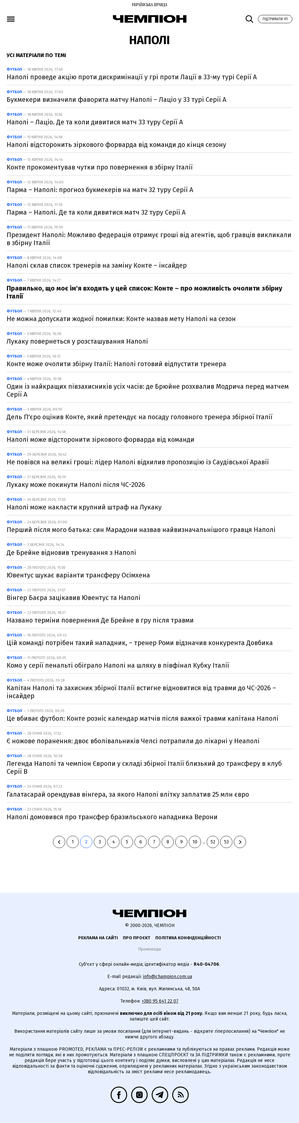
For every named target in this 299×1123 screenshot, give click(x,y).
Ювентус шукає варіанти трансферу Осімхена (78, 575)
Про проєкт (136, 937)
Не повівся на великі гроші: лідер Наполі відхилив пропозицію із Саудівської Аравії (138, 462)
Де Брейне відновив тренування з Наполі (71, 553)
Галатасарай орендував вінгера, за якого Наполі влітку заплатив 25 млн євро (128, 794)
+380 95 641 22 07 (160, 1001)
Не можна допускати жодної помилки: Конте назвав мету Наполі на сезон (121, 319)
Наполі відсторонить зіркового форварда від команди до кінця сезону (116, 145)
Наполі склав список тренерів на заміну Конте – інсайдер (97, 265)
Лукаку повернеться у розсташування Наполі (77, 341)
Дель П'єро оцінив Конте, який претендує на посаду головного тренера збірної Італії (140, 417)
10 (194, 842)
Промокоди (149, 949)
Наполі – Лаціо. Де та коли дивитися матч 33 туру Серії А (95, 122)
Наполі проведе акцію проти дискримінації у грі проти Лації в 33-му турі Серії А (132, 77)
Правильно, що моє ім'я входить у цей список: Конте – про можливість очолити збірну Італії (144, 292)
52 (213, 842)
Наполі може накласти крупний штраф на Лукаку (84, 507)
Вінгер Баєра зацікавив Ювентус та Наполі (73, 598)
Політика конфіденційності (188, 937)
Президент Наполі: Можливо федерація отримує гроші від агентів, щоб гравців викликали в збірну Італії (149, 239)
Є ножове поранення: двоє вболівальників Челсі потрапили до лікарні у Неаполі (133, 741)
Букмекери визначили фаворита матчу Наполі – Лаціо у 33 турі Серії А (116, 99)
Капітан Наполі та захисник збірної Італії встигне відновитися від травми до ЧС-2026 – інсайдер (141, 692)
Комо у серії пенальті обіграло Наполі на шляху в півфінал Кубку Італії (118, 665)
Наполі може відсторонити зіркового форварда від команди (100, 439)
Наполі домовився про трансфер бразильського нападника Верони (112, 817)
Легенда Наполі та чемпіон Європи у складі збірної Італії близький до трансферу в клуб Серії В (144, 767)
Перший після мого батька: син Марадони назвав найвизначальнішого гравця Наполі (141, 530)
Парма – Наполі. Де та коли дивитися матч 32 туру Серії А (96, 212)
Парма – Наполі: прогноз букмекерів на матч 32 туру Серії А (100, 190)
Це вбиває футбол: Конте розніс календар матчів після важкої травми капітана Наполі (142, 718)
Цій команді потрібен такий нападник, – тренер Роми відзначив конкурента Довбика (140, 643)
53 (226, 842)
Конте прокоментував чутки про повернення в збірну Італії (100, 167)
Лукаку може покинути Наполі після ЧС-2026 (76, 485)
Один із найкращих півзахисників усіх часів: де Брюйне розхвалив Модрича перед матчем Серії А (148, 390)
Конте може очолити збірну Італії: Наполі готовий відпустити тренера (116, 364)
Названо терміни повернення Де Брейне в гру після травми (100, 620)
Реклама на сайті (98, 937)
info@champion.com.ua (167, 976)
